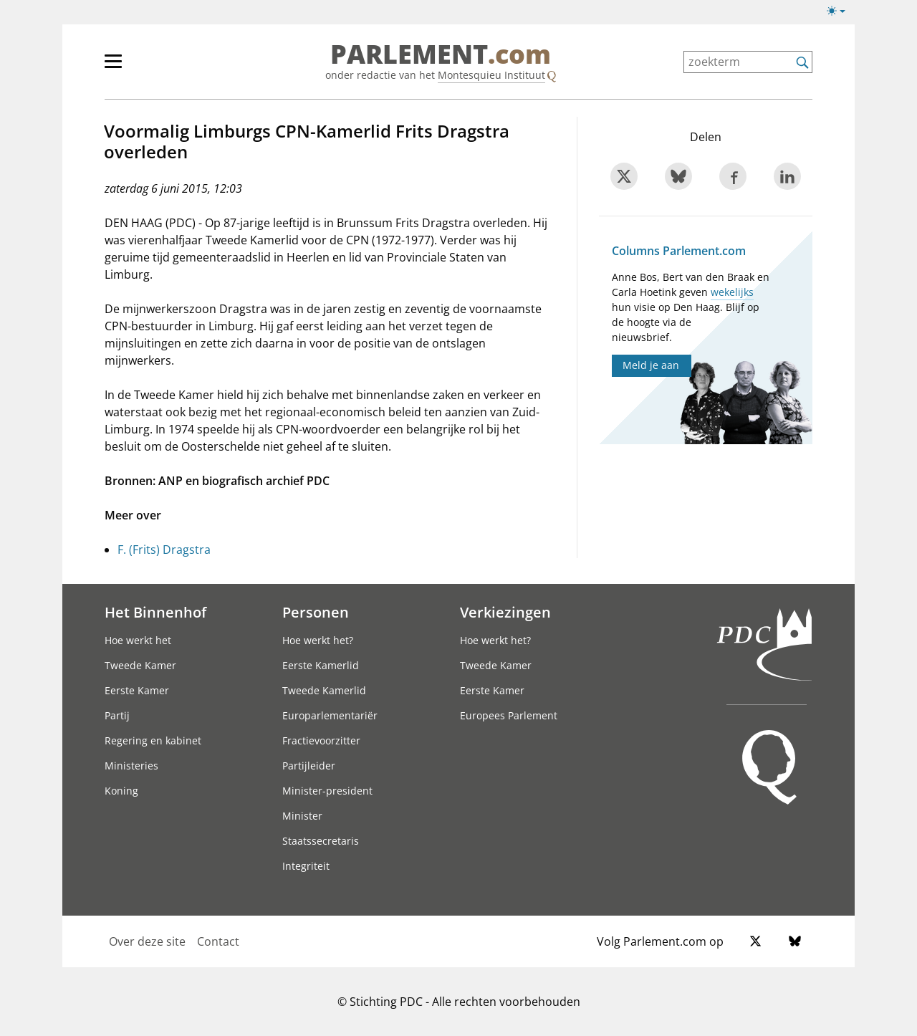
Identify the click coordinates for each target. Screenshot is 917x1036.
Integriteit (306, 866)
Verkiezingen (505, 612)
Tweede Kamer (140, 665)
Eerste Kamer (137, 690)
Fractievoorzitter (321, 740)
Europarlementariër (330, 715)
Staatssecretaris (320, 841)
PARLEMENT (440, 54)
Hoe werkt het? (317, 640)
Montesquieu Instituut (491, 75)
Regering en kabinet (153, 740)
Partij (117, 715)
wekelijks (732, 292)
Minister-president (327, 790)
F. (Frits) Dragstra (164, 549)
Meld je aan (651, 365)
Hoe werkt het (138, 640)
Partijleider (308, 765)
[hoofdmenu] (160, 67)
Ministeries (131, 765)
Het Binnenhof (155, 612)
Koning (121, 790)
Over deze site (147, 941)
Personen (315, 612)
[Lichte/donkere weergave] (841, 13)
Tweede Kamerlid (324, 690)
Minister (302, 815)
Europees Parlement (508, 715)
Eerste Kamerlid (320, 665)
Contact (218, 941)
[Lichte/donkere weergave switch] (841, 11)
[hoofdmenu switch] (113, 67)
